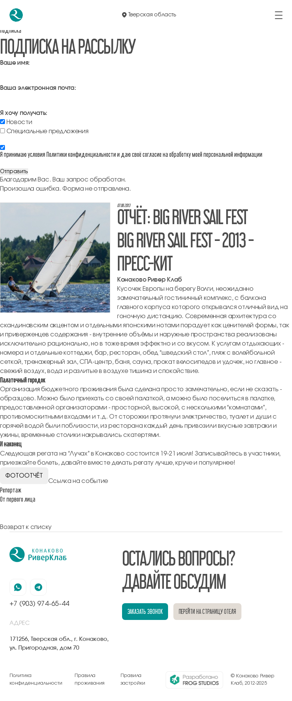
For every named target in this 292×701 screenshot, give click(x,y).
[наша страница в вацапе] (18, 587)
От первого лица (17, 499)
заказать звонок (145, 611)
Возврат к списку (26, 527)
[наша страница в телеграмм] (38, 587)
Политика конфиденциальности (36, 679)
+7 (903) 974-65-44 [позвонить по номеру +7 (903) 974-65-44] (39, 604)
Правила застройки (133, 679)
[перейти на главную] (16, 15)
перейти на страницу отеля (207, 611)
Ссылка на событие (78, 481)
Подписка (10, 30)
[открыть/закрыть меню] (278, 15)
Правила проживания (90, 679)
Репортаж (10, 490)
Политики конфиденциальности (81, 154)
